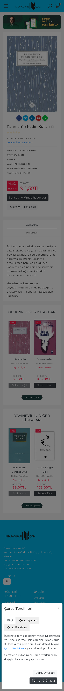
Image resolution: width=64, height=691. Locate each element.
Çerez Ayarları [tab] (28, 620)
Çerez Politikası (14, 648)
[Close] (58, 608)
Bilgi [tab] (10, 620)
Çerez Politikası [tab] (17, 627)
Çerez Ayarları (45, 672)
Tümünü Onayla (43, 680)
